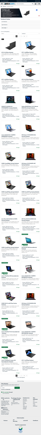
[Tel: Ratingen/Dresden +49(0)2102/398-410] (15, 399)
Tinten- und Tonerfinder (25, 407)
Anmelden (17, 387)
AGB (33, 400)
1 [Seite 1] (16, 36)
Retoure (24, 402)
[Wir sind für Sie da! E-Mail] (5, 398)
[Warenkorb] (39, 4)
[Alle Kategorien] (2, 4)
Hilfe (36, 1)
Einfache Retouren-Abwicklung (22, 1)
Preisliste (24, 408)
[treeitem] (20, 27)
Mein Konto (25, 399)
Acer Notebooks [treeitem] (4, 21)
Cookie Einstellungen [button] (35, 405)
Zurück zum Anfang (20, 381)
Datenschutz (8, 389)
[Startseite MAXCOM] (9, 4)
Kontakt (39, 1)
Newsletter (25, 403)
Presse (34, 403)
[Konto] (36, 4)
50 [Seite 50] (24, 36)
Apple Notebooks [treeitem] (4, 24)
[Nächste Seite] (27, 36)
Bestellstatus (25, 400)
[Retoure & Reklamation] (5, 408)
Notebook (4, 6)
